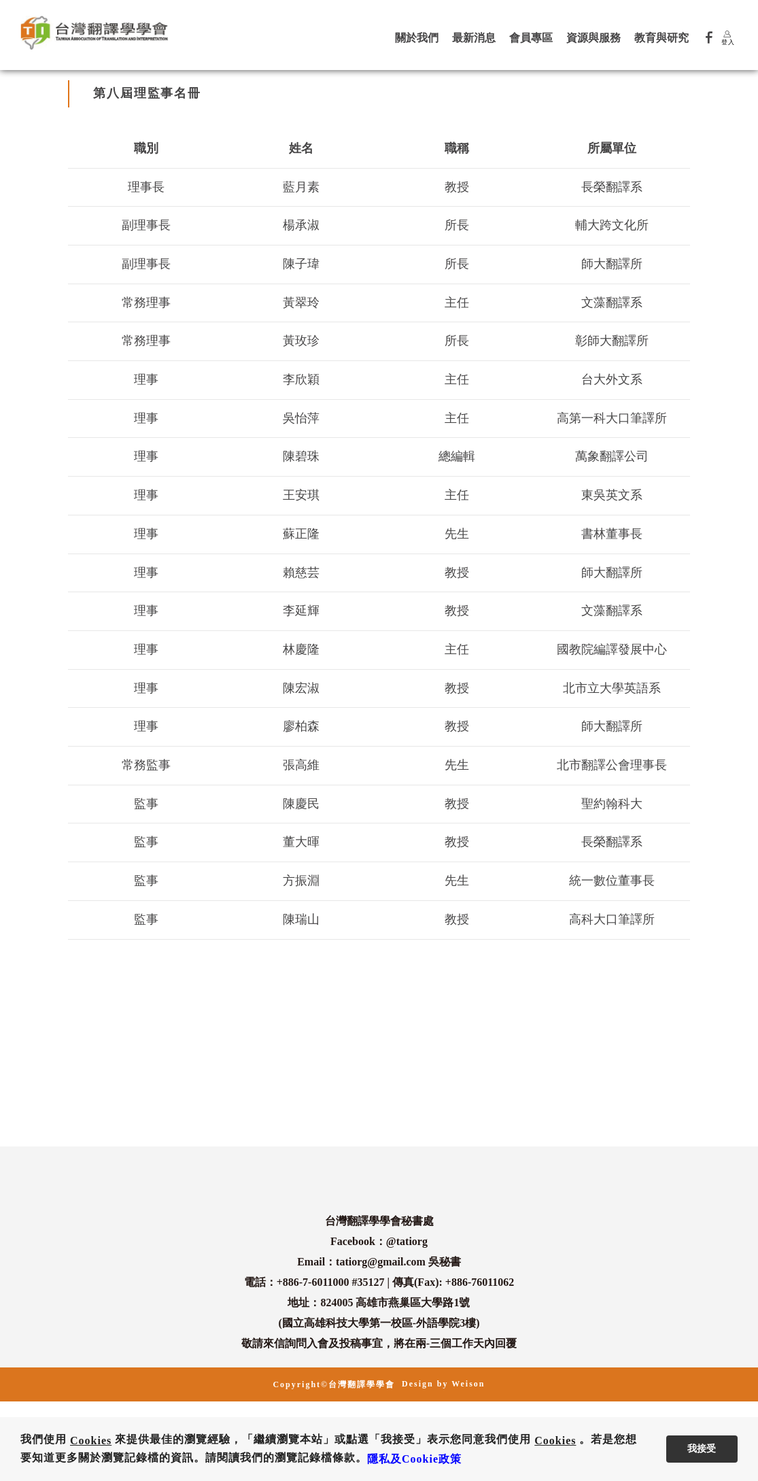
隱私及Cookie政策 (414, 1459)
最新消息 (474, 38)
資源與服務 (593, 38)
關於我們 (416, 38)
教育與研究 (661, 38)
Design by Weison (443, 1384)
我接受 (701, 1449)
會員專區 (531, 38)
